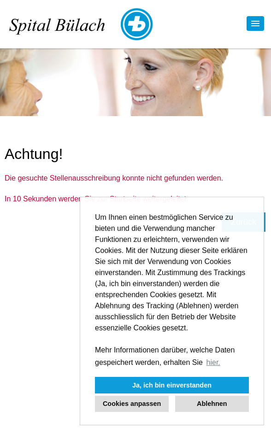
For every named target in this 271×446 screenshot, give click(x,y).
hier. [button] (213, 362)
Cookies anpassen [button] (132, 403)
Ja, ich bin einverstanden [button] (172, 385)
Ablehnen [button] (212, 403)
